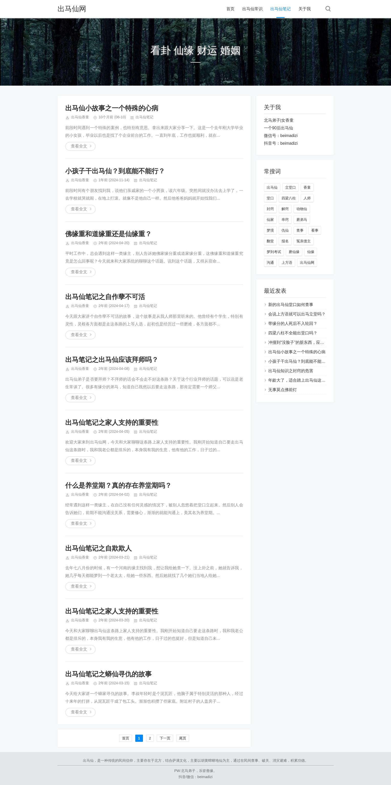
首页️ (125, 738)
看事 (314, 230)
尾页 (182, 738)
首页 (230, 9)
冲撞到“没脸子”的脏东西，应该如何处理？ (306, 342)
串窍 (285, 220)
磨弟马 (301, 220)
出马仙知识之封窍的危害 (290, 371)
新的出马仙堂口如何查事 (290, 304)
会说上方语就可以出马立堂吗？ (297, 314)
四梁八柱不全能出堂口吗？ (292, 333)
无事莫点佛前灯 (282, 390)
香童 (307, 187)
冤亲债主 (303, 241)
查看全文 (79, 146)
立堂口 (290, 187)
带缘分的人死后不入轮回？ (292, 323)
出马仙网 (72, 9)
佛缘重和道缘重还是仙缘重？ (108, 234)
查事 (300, 230)
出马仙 (272, 187)
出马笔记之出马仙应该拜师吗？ (111, 359)
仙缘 (310, 252)
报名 (285, 241)
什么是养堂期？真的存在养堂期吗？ (118, 485)
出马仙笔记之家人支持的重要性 (111, 422)
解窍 (285, 209)
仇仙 (285, 230)
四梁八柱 (289, 198)
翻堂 (270, 241)
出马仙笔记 (280, 9)
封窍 (270, 209)
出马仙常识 (252, 9)
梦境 (270, 230)
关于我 (304, 9)
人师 (307, 198)
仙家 (270, 220)
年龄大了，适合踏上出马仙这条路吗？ (303, 380)
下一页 (165, 738)
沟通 (270, 262)
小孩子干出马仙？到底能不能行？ (115, 171)
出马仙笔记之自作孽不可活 (105, 297)
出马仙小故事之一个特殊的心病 (111, 108)
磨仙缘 (294, 252)
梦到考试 (274, 252)
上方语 (287, 262)
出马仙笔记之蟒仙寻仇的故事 (108, 674)
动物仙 (301, 209)
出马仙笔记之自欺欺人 (98, 548)
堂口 (270, 198)
